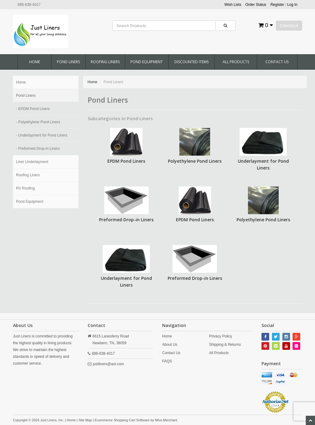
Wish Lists (233, 4)
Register (277, 4)
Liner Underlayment (32, 162)
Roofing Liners (105, 61)
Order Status (255, 4)
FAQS (167, 361)
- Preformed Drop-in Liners (38, 148)
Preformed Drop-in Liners (126, 220)
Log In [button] (292, 4)
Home (34, 61)
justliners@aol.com (108, 364)
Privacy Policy (220, 336)
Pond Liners (68, 61)
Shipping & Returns (225, 344)
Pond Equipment (146, 61)
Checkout (289, 25)
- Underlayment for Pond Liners (41, 135)
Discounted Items (191, 61)
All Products (236, 61)
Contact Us (277, 61)
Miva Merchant (166, 420)
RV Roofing (25, 188)
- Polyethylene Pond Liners (38, 122)
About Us (169, 344)
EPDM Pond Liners (126, 161)
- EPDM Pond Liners (33, 109)
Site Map (85, 420)
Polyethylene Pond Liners (194, 161)
